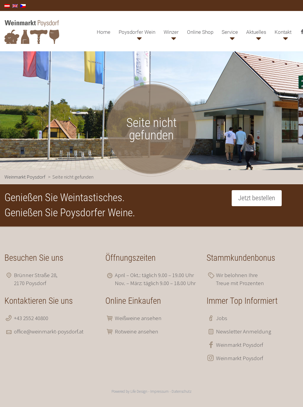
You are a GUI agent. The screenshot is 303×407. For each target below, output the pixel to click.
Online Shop (200, 32)
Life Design (138, 391)
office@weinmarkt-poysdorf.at (48, 331)
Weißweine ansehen (138, 318)
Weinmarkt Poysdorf (239, 344)
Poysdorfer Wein (137, 32)
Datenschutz (181, 391)
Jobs (221, 318)
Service (230, 32)
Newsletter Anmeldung (243, 331)
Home (103, 32)
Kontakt (283, 32)
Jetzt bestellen (256, 198)
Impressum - (161, 391)
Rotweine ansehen (136, 331)
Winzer (171, 32)
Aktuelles (256, 32)
